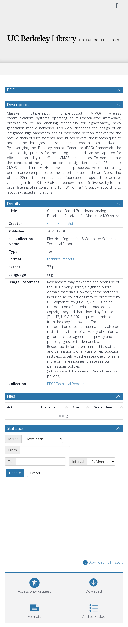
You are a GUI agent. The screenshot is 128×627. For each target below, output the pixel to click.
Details (13, 203)
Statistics (15, 428)
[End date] (41, 461)
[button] (34, 610)
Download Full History (103, 562)
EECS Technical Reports (66, 383)
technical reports (60, 259)
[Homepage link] (64, 38)
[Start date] (45, 450)
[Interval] (101, 461)
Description (18, 104)
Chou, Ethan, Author (63, 223)
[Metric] (42, 439)
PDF (10, 90)
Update (15, 472)
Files (11, 396)
